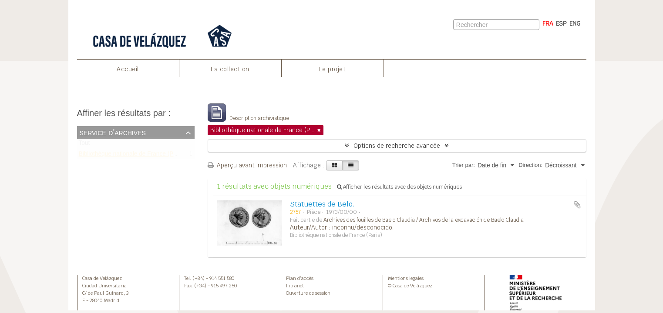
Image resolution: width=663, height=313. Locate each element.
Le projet (332, 69)
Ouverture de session (308, 293)
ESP (561, 23)
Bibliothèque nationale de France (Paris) (132, 155)
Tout (84, 145)
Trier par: (463, 165)
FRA (547, 23)
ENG (574, 23)
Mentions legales (406, 278)
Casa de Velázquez (102, 278)
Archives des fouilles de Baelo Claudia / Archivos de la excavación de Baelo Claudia (423, 219)
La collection (230, 69)
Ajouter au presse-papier (577, 204)
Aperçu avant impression (247, 165)
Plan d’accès (299, 278)
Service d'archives (113, 132)
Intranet (295, 286)
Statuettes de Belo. (322, 204)
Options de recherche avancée (396, 146)
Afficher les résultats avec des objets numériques (399, 186)
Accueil (128, 69)
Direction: (530, 165)
